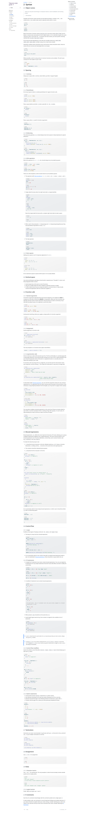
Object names (72, 3)
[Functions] (62, 809)
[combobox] (15, 8)
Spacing (71, 4)
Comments (72, 16)
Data (70, 14)
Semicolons (72, 11)
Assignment (72, 13)
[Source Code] (13, 4)
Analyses (25, 2)
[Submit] (10, 7)
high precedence (38, 176)
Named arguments (37, 382)
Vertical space (72, 6)
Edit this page (71, 18)
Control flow (72, 10)
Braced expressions (73, 8)
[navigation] (14, 11)
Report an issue (71, 19)
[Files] (26, 809)
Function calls (72, 7)
